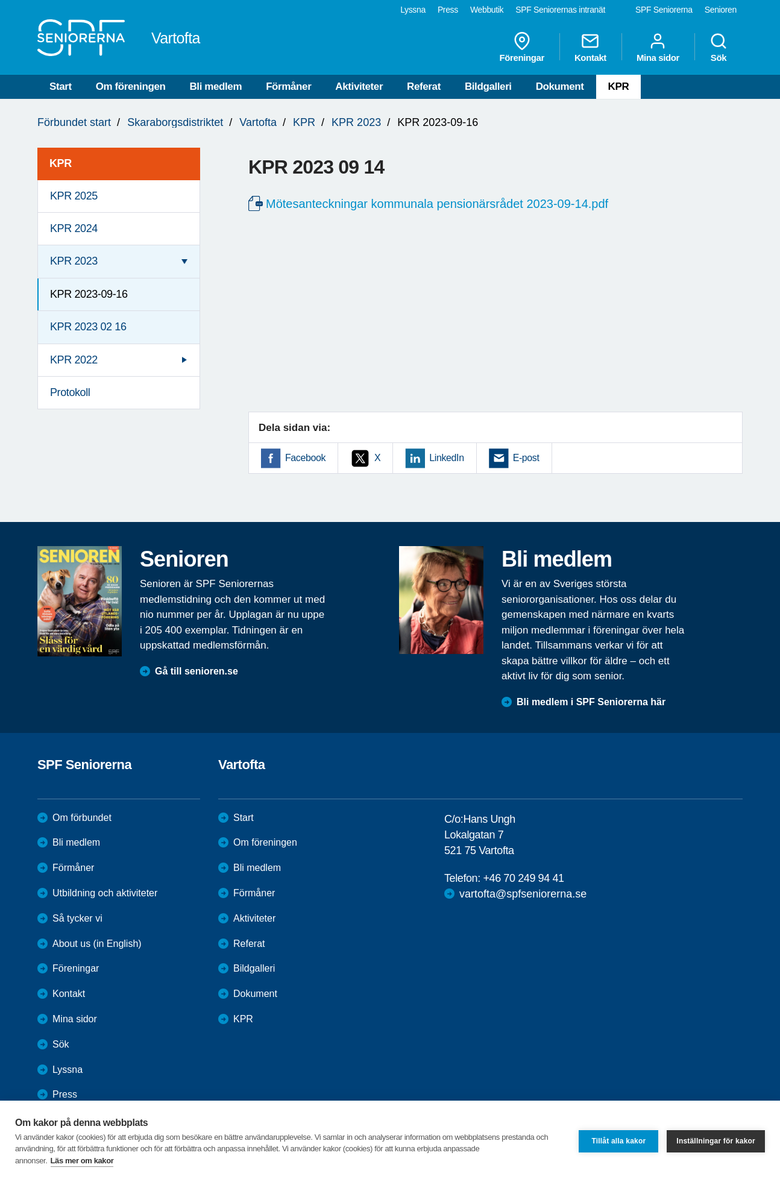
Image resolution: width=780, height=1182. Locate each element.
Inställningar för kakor (715, 1141)
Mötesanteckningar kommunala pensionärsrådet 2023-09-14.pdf (437, 203)
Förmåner (288, 86)
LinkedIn (446, 458)
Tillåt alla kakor (618, 1141)
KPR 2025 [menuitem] (74, 196)
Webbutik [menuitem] (486, 9)
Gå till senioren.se (196, 671)
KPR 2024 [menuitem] (74, 228)
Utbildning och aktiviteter (104, 893)
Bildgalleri (488, 86)
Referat (424, 86)
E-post (526, 458)
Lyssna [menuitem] (413, 9)
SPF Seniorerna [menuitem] (664, 9)
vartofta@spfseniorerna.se (523, 894)
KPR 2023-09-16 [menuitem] (89, 294)
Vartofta (258, 122)
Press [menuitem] (448, 9)
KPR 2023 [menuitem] (74, 261)
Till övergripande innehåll (0, 0)
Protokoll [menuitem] (70, 392)
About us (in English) (97, 943)
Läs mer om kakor (82, 1160)
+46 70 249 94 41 (523, 878)
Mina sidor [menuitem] (658, 47)
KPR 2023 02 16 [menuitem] (88, 327)
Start (60, 86)
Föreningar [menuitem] (522, 47)
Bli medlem (215, 86)
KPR (618, 86)
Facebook (305, 458)
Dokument (560, 86)
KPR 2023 (356, 122)
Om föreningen (131, 86)
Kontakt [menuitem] (590, 47)
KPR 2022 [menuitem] (74, 360)
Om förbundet (82, 818)
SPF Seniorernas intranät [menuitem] (560, 9)
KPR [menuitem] (60, 163)
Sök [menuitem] (718, 47)
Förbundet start (74, 122)
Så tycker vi (77, 918)
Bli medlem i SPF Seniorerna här (591, 702)
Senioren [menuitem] (721, 9)
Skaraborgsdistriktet (175, 122)
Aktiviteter (359, 86)
